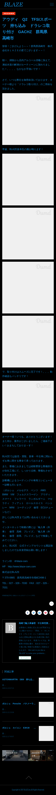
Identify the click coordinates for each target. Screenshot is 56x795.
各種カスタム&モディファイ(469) (24, 595)
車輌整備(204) (7, 595)
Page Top (28, 778)
